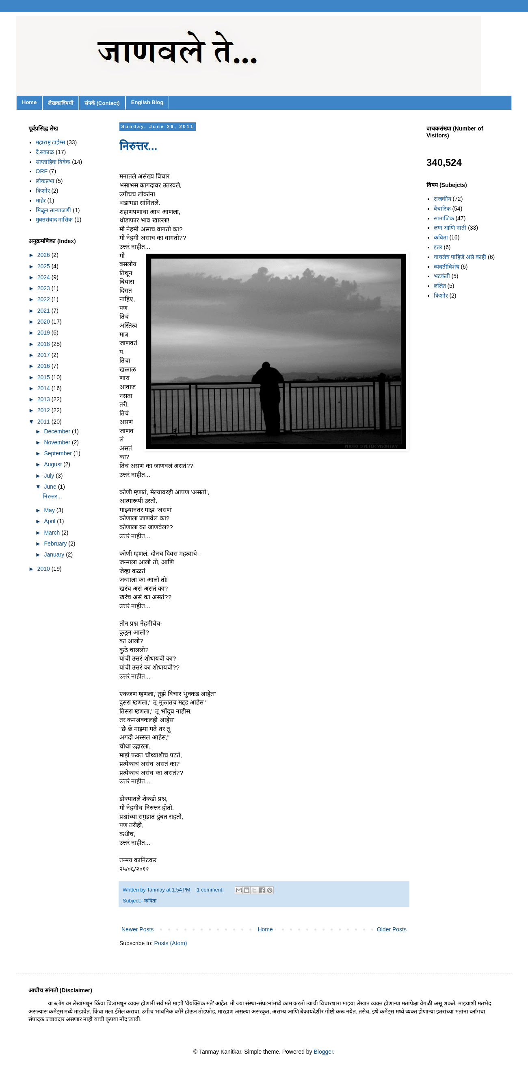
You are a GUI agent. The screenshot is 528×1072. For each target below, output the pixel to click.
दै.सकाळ (45, 152)
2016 (44, 366)
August (53, 464)
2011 (44, 421)
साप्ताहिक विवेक (53, 162)
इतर (438, 247)
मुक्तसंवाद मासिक (54, 219)
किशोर (43, 190)
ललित (440, 286)
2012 (44, 410)
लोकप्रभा (45, 181)
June (51, 486)
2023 (44, 288)
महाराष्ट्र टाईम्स (50, 142)
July (50, 475)
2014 (44, 388)
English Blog (147, 102)
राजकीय (442, 199)
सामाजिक (444, 218)
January (55, 554)
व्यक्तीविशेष (446, 266)
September (58, 453)
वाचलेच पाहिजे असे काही (460, 257)
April (50, 521)
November (57, 442)
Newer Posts (137, 929)
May (50, 510)
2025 (44, 266)
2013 (44, 399)
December (57, 431)
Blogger (323, 1051)
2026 (44, 255)
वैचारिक (442, 208)
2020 (44, 321)
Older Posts (392, 929)
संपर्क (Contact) (102, 103)
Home (29, 102)
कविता (150, 901)
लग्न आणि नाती (450, 227)
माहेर (41, 200)
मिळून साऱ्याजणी (53, 210)
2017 (44, 355)
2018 (44, 344)
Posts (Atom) (170, 943)
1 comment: (211, 890)
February (56, 543)
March (52, 532)
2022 (44, 299)
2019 (44, 332)
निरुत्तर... (138, 146)
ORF (42, 171)
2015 (44, 377)
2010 (44, 568)
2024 (44, 277)
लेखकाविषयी (60, 103)
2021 (44, 310)
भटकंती (442, 276)
